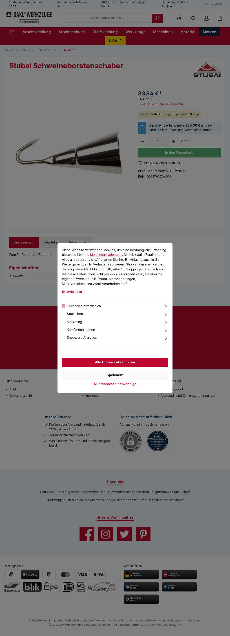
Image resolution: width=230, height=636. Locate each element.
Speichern (115, 375)
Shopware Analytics (82, 338)
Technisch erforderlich (84, 306)
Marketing (74, 322)
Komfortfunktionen (81, 330)
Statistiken (75, 314)
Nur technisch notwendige (115, 384)
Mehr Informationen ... (106, 255)
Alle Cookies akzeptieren (115, 362)
